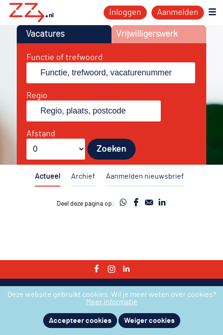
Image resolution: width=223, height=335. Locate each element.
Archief (83, 176)
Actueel (47, 176)
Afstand (40, 134)
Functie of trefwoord (64, 58)
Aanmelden (177, 12)
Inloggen (125, 12)
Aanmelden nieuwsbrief (145, 176)
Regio (36, 96)
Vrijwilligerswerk (146, 34)
